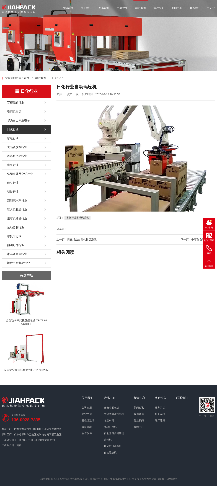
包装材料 (104, 7)
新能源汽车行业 (17, 200)
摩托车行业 (14, 236)
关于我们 (86, 7)
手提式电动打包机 (114, 414)
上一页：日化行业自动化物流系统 (76, 239)
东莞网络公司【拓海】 (154, 478)
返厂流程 (160, 420)
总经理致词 (88, 420)
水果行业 (13, 164)
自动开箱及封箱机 (114, 433)
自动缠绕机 (110, 452)
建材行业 (13, 182)
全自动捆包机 (111, 407)
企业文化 (87, 414)
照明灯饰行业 (15, 245)
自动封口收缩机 (113, 446)
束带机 (108, 439)
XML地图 (172, 478)
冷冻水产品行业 (17, 156)
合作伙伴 (87, 433)
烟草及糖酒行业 (17, 218)
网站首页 (68, 7)
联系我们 (195, 7)
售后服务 (158, 7)
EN (214, 7)
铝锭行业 (13, 191)
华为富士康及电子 (18, 120)
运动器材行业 (15, 227)
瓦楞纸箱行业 (15, 102)
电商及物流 (14, 111)
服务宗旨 (160, 407)
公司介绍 (87, 407)
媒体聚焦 (139, 414)
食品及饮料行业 (17, 147)
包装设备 (122, 7)
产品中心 (109, 398)
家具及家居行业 (17, 254)
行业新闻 (139, 420)
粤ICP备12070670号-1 (116, 478)
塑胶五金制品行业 (18, 262)
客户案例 (140, 7)
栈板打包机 (110, 426)
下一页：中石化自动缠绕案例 (198, 239)
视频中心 (139, 426)
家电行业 (13, 138)
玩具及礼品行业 (17, 209)
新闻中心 (177, 7)
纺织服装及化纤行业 (20, 173)
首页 (26, 77)
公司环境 (87, 426)
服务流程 (160, 414)
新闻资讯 (139, 407)
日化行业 (13, 129)
